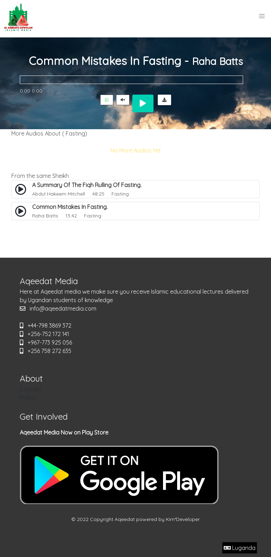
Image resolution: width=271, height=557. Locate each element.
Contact (30, 389)
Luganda (239, 547)
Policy (27, 397)
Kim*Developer (183, 519)
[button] (262, 16)
